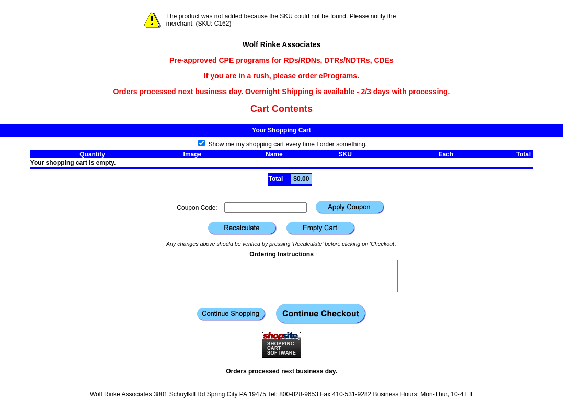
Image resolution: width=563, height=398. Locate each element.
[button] (350, 207)
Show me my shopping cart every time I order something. (282, 144)
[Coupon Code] (265, 207)
